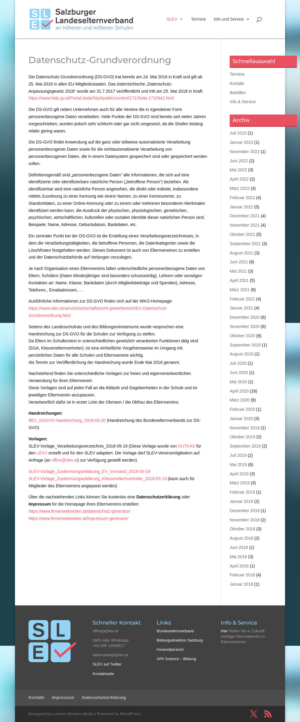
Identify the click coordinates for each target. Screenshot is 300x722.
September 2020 (245, 345)
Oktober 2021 (242, 234)
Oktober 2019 (242, 436)
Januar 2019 (241, 501)
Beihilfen (238, 92)
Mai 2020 (238, 381)
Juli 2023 (238, 133)
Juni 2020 (239, 372)
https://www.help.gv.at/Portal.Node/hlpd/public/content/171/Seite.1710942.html (101, 98)
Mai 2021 (238, 271)
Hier (224, 631)
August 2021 (241, 253)
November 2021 (245, 225)
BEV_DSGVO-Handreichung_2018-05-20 (67, 420)
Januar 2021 (241, 308)
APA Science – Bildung (176, 659)
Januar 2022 (241, 206)
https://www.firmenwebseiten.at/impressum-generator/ (78, 518)
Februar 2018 (242, 575)
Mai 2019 (238, 464)
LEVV (42, 453)
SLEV (171, 19)
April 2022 (239, 179)
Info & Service (243, 101)
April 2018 (239, 566)
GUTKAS (186, 446)
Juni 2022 (239, 160)
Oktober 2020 (242, 335)
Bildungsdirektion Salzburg (180, 640)
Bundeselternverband (175, 631)
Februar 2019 (242, 492)
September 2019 (245, 446)
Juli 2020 (238, 363)
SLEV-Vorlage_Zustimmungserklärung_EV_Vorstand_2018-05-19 (89, 471)
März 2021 (239, 289)
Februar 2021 (242, 299)
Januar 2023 (241, 142)
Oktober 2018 (242, 528)
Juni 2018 (239, 547)
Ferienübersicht (170, 649)
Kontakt (237, 83)
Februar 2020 (242, 409)
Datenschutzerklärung (104, 697)
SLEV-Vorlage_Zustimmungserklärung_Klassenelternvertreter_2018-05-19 (97, 478)
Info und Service (229, 19)
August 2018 (241, 538)
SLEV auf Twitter (107, 664)
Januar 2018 (241, 584)
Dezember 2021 (245, 215)
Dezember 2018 (245, 510)
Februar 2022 (242, 197)
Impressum (63, 697)
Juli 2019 (238, 455)
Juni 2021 (239, 262)
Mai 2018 (238, 556)
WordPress (130, 714)
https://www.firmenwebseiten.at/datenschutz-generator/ (79, 511)
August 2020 (241, 354)
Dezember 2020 (245, 317)
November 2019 (245, 427)
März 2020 (239, 400)
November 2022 (245, 151)
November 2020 (245, 326)
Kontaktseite (103, 673)
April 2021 (239, 280)
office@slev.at (64, 460)
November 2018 (245, 520)
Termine (198, 19)
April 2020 (239, 391)
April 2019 (239, 473)
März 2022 (239, 188)
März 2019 (239, 482)
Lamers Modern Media (73, 714)
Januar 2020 (241, 418)
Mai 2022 (238, 169)
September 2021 (245, 243)
